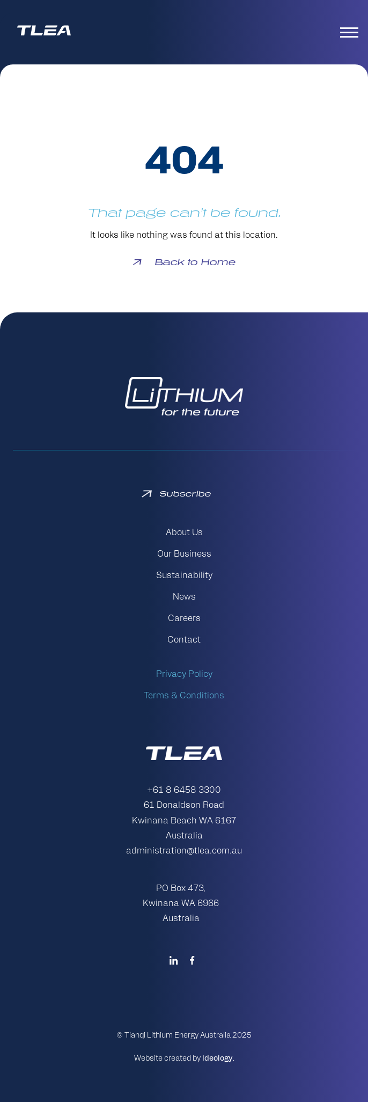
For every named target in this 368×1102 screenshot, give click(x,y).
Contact (184, 640)
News (184, 597)
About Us (184, 533)
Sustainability (184, 576)
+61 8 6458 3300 (184, 790)
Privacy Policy (184, 674)
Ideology (217, 1059)
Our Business (184, 554)
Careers (184, 619)
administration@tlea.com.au (184, 851)
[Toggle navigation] (351, 32)
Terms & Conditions (184, 696)
